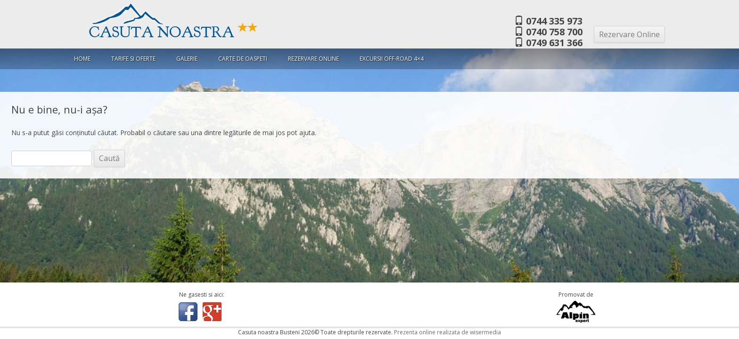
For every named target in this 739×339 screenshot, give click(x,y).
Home (82, 59)
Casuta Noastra (173, 32)
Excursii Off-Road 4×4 (392, 59)
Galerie (186, 59)
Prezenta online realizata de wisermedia (447, 332)
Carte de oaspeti (242, 59)
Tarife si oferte (133, 59)
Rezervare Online (629, 34)
